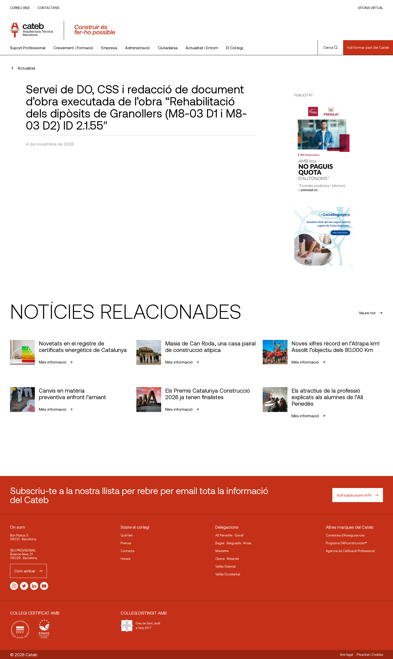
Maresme (222, 551)
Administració (137, 47)
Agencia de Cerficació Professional (350, 551)
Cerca (330, 47)
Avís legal (346, 654)
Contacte (127, 551)
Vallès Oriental (225, 566)
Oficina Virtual (370, 8)
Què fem (127, 535)
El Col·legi (234, 47)
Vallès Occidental (227, 574)
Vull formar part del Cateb (368, 47)
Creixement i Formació (73, 47)
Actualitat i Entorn (201, 47)
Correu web (19, 8)
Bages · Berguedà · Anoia (233, 543)
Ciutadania (167, 47)
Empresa (109, 47)
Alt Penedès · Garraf (229, 535)
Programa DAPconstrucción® (346, 543)
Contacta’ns (48, 8)
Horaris (125, 558)
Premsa (126, 543)
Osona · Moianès (227, 558)
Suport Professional (27, 47)
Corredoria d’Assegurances (345, 535)
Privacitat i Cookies (370, 654)
